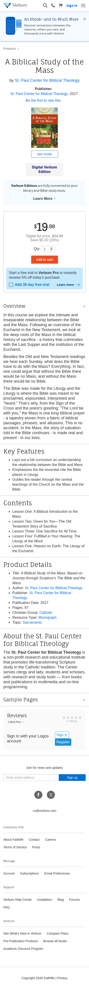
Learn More (44, 198)
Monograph (47, 617)
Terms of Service (15, 847)
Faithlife (49, 978)
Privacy (62, 978)
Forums (74, 899)
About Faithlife (13, 839)
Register (63, 742)
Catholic (45, 612)
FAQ (6, 907)
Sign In (71, 5)
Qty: (37, 249)
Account (9, 873)
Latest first (16, 722)
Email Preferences (57, 873)
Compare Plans (58, 933)
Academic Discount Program (23, 948)
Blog (61, 899)
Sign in (61, 735)
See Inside (44, 154)
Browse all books (55, 941)
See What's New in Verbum (22, 933)
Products (9, 48)
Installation (44, 899)
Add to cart (44, 259)
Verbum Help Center (17, 899)
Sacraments (32, 622)
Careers (50, 839)
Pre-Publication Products (20, 941)
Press (36, 847)
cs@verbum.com (44, 810)
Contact (34, 839)
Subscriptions (29, 873)
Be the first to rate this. (43, 100)
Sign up (72, 777)
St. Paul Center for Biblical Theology (47, 80)
